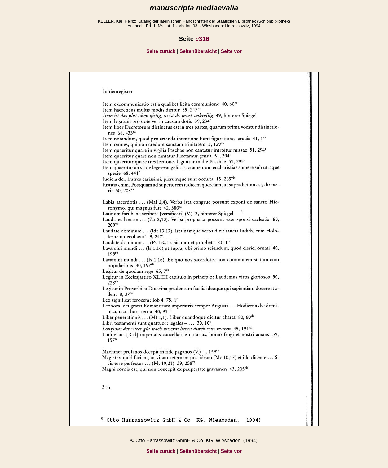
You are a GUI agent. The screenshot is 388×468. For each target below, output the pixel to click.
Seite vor (231, 51)
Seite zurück (160, 51)
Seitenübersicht (198, 51)
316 (202, 38)
